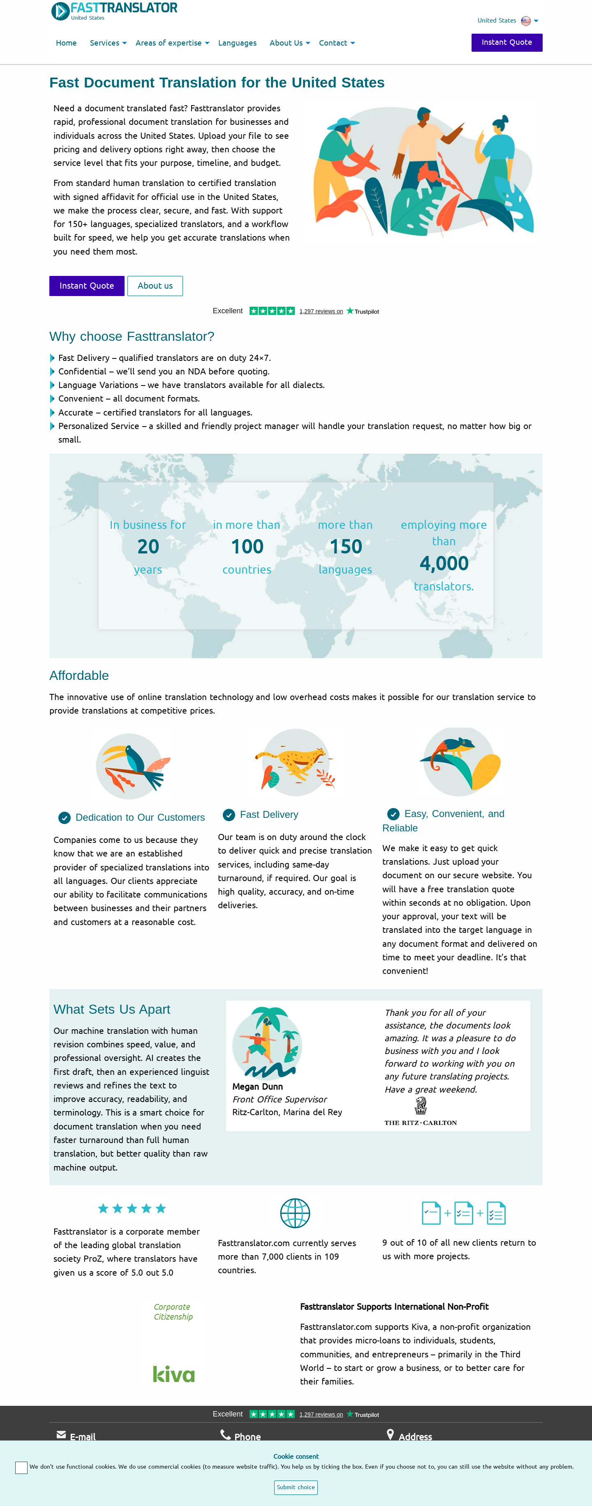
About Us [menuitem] (286, 43)
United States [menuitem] (504, 21)
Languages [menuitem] (237, 43)
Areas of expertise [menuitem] (169, 43)
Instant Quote (507, 42)
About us (155, 285)
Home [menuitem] (66, 43)
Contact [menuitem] (333, 43)
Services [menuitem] (104, 43)
